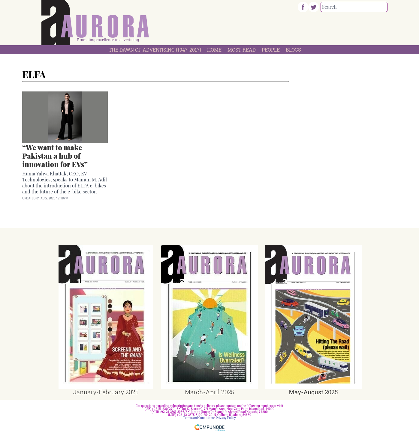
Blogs (293, 49)
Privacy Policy (226, 418)
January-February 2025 (105, 392)
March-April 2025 (209, 392)
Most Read (242, 49)
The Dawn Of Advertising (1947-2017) (155, 49)
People (271, 49)
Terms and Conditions (198, 418)
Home (214, 49)
